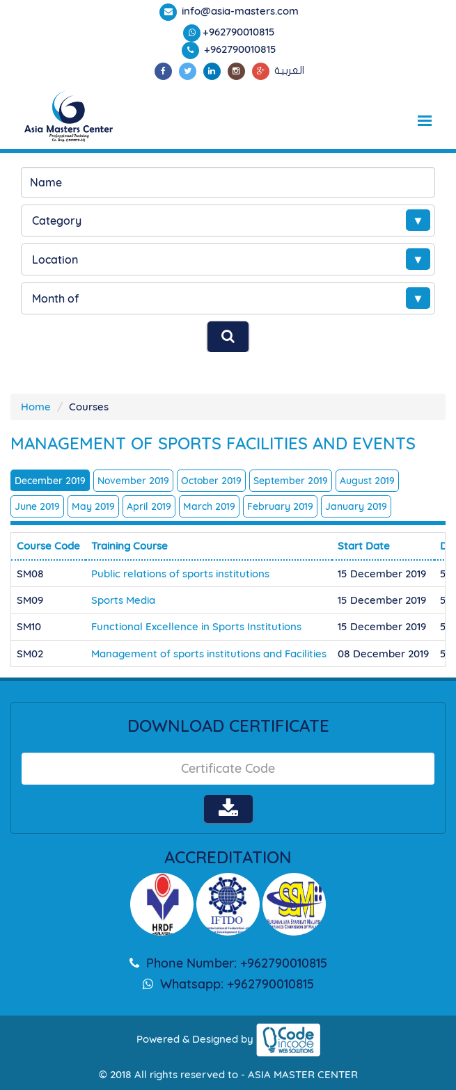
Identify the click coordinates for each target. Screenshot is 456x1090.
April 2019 (149, 506)
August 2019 (367, 480)
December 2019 (50, 480)
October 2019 (211, 480)
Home (36, 406)
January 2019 (356, 506)
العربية (289, 70)
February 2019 (280, 506)
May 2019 (93, 506)
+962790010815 (239, 31)
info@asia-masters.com (239, 10)
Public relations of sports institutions (180, 573)
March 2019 (209, 506)
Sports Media (123, 600)
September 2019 (290, 480)
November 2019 (133, 480)
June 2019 (37, 506)
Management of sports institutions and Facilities (209, 653)
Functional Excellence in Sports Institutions (196, 626)
